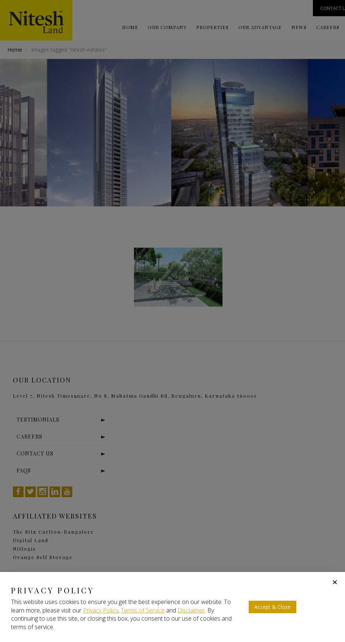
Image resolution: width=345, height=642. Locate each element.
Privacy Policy (100, 610)
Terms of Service (143, 610)
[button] (335, 582)
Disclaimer (191, 610)
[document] (172, 321)
